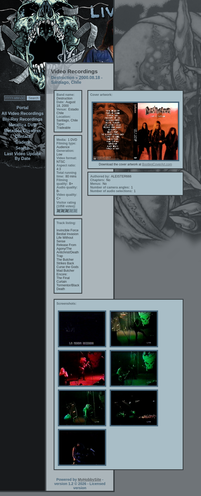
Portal (22, 107)
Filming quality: (62, 182)
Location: (64, 117)
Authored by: (100, 176)
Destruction (62, 77)
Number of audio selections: (111, 191)
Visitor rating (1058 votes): (66, 204)
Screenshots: (66, 303)
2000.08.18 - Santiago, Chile (77, 80)
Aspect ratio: (66, 165)
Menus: (95, 184)
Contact (22, 136)
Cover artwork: (101, 95)
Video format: (67, 158)
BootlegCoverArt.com (157, 164)
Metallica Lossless (22, 131)
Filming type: (66, 143)
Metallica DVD (22, 125)
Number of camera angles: (110, 187)
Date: (60, 102)
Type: (61, 124)
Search (22, 148)
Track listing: (66, 223)
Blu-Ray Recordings (23, 119)
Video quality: (67, 195)
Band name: (66, 95)
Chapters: (97, 180)
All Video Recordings (23, 113)
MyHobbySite (89, 479)
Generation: (65, 151)
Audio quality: (67, 187)
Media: (61, 140)
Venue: (62, 109)
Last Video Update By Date (22, 156)
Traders (22, 142)
